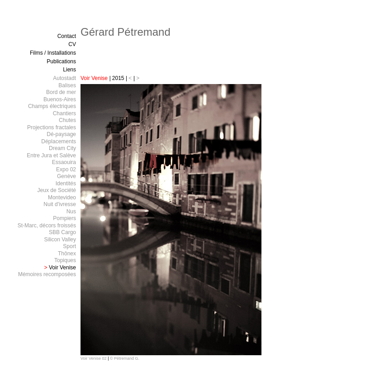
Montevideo (62, 197)
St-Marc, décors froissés (47, 225)
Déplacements (58, 141)
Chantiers (64, 113)
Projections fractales (51, 127)
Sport (69, 246)
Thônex (67, 253)
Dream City (62, 148)
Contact (66, 36)
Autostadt (64, 78)
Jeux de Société (57, 190)
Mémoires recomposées (47, 274)
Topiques (65, 260)
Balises (67, 85)
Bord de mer (61, 92)
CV (72, 44)
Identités (66, 183)
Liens (69, 69)
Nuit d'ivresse (59, 204)
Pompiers (64, 218)
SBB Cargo (62, 232)
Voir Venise (95, 78)
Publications (61, 61)
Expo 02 (66, 169)
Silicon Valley (60, 239)
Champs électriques (52, 106)
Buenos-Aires (59, 99)
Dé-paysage (61, 134)
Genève (66, 176)
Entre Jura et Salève (51, 155)
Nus (71, 211)
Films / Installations (53, 53)
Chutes (67, 120)
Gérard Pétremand (126, 32)
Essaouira (64, 162)
